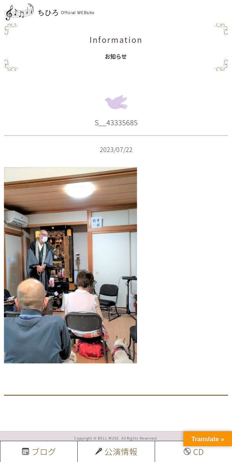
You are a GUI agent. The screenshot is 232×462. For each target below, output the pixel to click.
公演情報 (116, 452)
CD (194, 452)
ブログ (39, 452)
